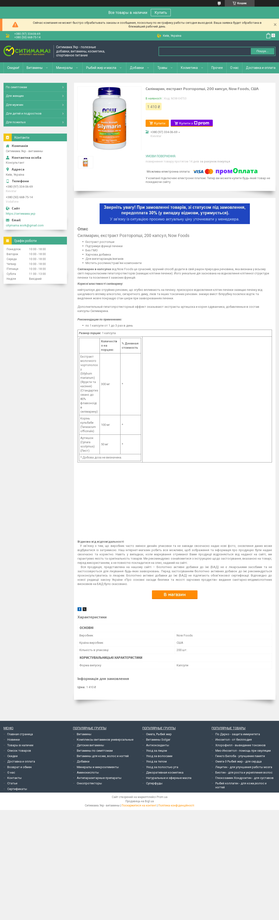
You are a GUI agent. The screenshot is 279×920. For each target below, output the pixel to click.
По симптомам (16, 87)
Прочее (217, 68)
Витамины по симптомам (95, 750)
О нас (234, 68)
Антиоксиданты (157, 745)
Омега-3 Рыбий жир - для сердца (238, 761)
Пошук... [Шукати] (262, 51)
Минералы (64, 68)
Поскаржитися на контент (139, 805)
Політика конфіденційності (176, 805)
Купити (159, 123)
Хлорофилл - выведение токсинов (240, 745)
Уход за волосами (159, 756)
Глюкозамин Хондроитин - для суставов (244, 778)
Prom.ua (162, 797)
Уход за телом (156, 761)
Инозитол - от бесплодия (233, 739)
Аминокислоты (88, 772)
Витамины (35, 68)
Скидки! (13, 68)
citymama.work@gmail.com (25, 225)
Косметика (189, 68)
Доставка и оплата (260, 68)
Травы (162, 68)
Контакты (14, 778)
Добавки (137, 68)
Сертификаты (17, 789)
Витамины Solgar (158, 739)
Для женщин (15, 96)
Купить (161, 12)
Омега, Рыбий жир (159, 734)
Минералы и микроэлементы (98, 767)
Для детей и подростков (24, 113)
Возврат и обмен (19, 767)
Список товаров (19, 750)
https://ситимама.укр (20, 213)
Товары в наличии (20, 745)
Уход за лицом (156, 750)
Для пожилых (16, 122)
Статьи (12, 783)
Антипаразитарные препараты (99, 778)
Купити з (194, 123)
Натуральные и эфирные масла (168, 778)
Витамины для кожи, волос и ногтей (103, 756)
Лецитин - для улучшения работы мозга (243, 767)
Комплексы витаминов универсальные (105, 739)
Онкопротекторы (89, 783)
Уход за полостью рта (162, 767)
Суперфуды (154, 783)
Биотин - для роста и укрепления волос (243, 772)
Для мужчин (14, 105)
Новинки (13, 739)
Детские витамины (90, 745)
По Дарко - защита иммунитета (237, 734)
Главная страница (20, 734)
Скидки (12, 756)
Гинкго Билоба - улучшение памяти (240, 756)
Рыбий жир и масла (101, 68)
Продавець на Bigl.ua (139, 801)
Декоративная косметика (164, 772)
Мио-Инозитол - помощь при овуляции (243, 750)
